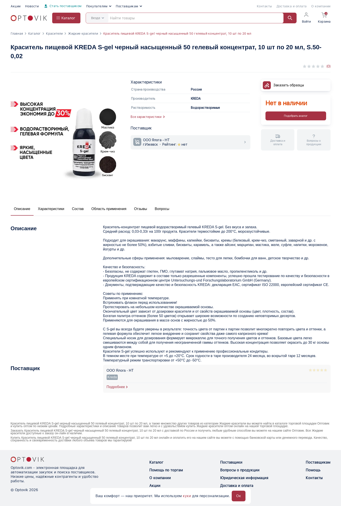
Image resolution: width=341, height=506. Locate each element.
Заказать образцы (288, 85)
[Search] (191, 18)
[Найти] (288, 18)
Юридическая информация (244, 478)
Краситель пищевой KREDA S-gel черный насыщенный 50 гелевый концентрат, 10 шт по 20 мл (177, 33)
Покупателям (98, 6)
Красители (54, 33)
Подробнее (116, 387)
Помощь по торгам (166, 470)
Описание (22, 209)
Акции (16, 6)
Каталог (34, 33)
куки (187, 496)
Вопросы (162, 209)
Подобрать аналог (295, 115)
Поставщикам (129, 6)
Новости (32, 6)
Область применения (108, 209)
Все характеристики (148, 116)
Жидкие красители (83, 33)
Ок (238, 496)
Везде (97, 18)
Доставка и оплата (292, 6)
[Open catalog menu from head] (66, 18)
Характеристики (51, 209)
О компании (321, 6)
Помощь (313, 470)
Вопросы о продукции (239, 470)
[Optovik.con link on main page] (27, 459)
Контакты (264, 6)
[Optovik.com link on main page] (29, 18)
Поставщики (231, 462)
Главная (17, 33)
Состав (78, 209)
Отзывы (140, 209)
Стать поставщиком (62, 6)
